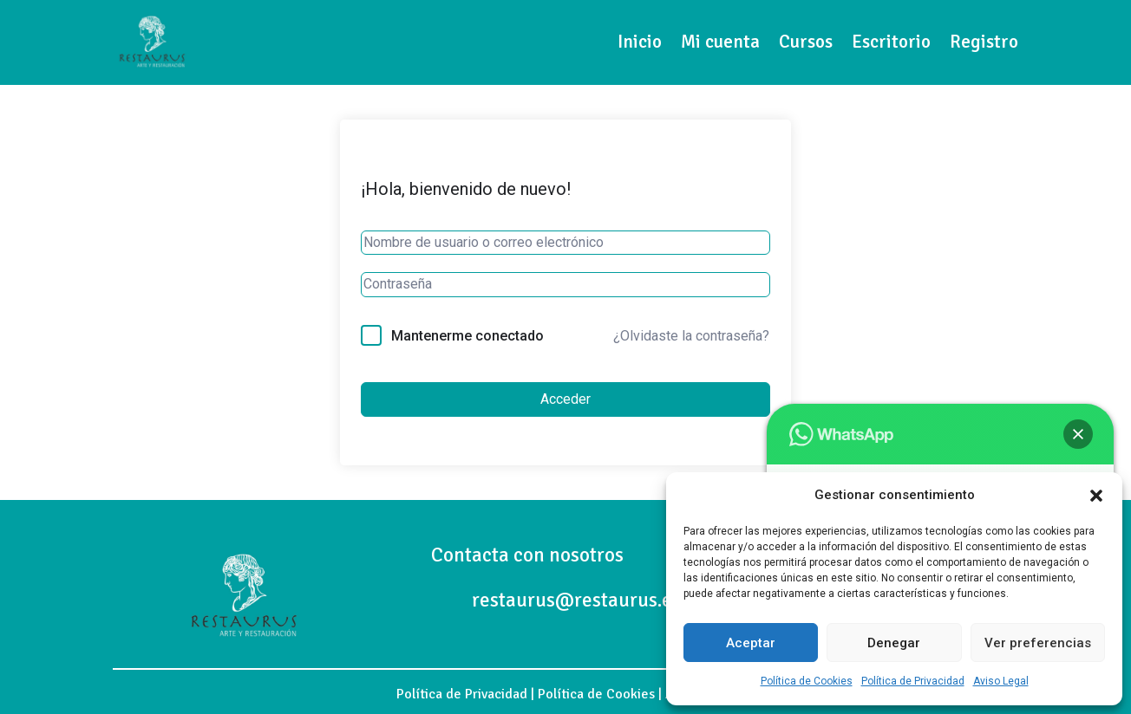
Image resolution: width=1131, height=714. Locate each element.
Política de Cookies (807, 681)
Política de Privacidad (912, 681)
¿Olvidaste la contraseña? (691, 336)
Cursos (806, 41)
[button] (1096, 495)
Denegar (893, 643)
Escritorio (891, 41)
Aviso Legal (1001, 681)
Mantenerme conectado (467, 336)
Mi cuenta (720, 41)
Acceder (565, 399)
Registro (984, 41)
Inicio (640, 41)
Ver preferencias (1037, 643)
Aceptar (750, 643)
